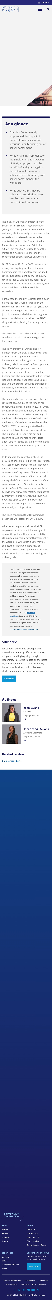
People (5, 1233)
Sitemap (42, 1285)
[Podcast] (38, 1290)
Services (6, 1261)
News (4, 1268)
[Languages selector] (43, 3)
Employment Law (11, 761)
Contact (6, 1241)
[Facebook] (14, 1290)
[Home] (10, 10)
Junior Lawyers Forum (37, 1245)
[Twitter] (19, 1290)
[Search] (48, 9)
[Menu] (41, 9)
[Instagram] (23, 1290)
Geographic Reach (10, 1265)
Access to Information (12, 1281)
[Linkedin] (28, 1290)
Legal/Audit (43, 1281)
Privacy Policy (11, 1285)
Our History (32, 1233)
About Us (31, 1229)
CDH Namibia (33, 1241)
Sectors (5, 1257)
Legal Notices (30, 1281)
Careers (5, 1237)
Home (5, 1229)
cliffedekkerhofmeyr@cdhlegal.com (24, 629)
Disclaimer (25, 1285)
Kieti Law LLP (33, 1237)
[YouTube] (33, 1290)
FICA (34, 1285)
